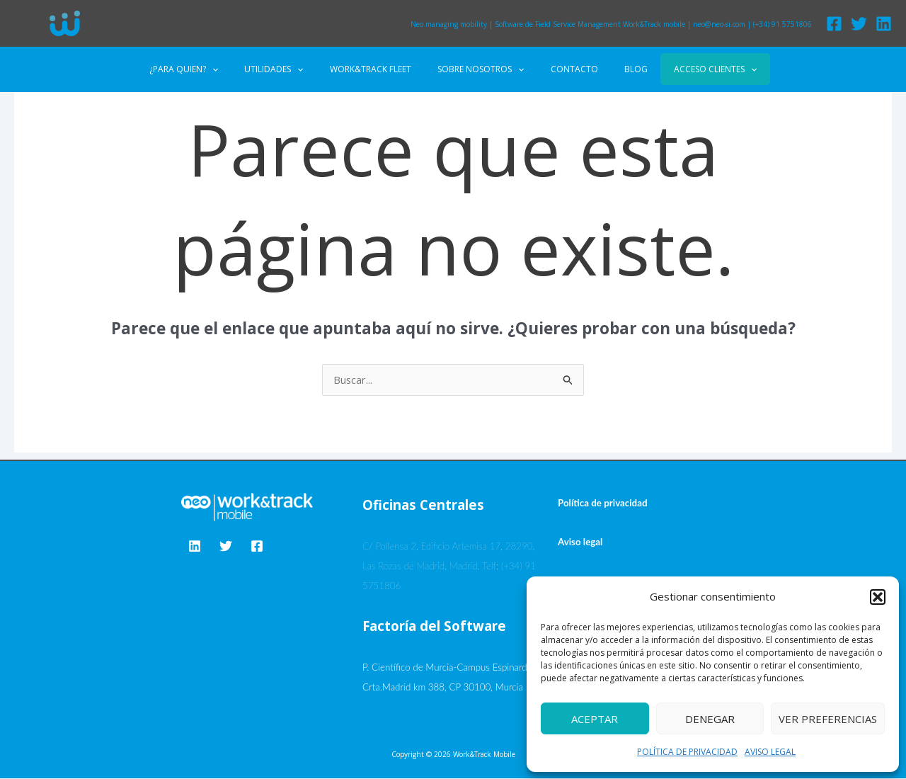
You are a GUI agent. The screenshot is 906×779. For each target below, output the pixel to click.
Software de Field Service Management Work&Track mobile (590, 24)
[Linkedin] (884, 24)
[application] (240, 69)
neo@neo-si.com (719, 24)
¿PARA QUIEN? (212, 69)
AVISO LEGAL (770, 752)
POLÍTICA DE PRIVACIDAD (687, 752)
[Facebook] (834, 24)
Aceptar (594, 719)
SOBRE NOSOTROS (480, 69)
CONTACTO (564, 69)
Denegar (710, 719)
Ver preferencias (828, 719)
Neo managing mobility (449, 24)
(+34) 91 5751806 (782, 24)
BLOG (617, 69)
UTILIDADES (292, 69)
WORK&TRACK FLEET (379, 69)
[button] (878, 597)
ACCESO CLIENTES (687, 69)
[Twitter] (859, 24)
